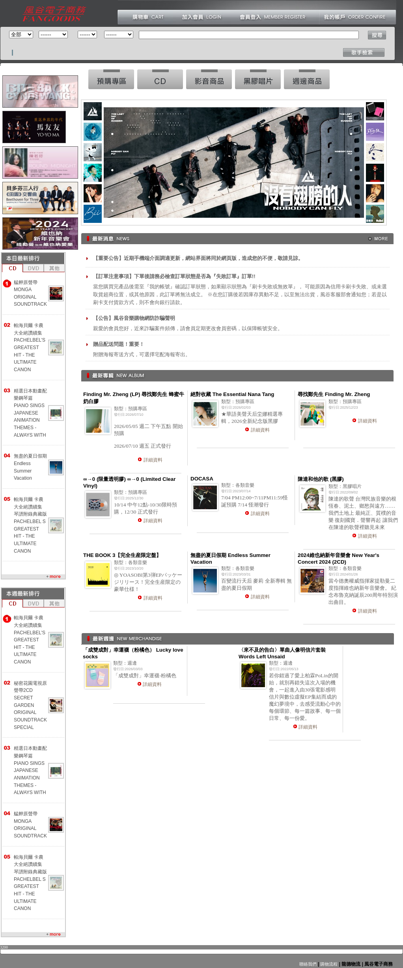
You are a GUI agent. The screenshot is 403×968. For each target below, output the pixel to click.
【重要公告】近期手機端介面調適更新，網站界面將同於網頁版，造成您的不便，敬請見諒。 (198, 258)
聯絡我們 (308, 964)
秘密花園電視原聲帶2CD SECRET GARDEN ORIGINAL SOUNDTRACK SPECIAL (30, 705)
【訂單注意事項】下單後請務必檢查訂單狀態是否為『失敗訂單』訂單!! (174, 276)
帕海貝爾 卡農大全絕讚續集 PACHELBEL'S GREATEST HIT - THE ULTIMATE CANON (29, 347)
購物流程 (328, 964)
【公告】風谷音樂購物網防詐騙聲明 (134, 318)
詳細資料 (153, 460)
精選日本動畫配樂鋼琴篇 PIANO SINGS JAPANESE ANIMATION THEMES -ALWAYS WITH (30, 413)
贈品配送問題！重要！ (118, 344)
